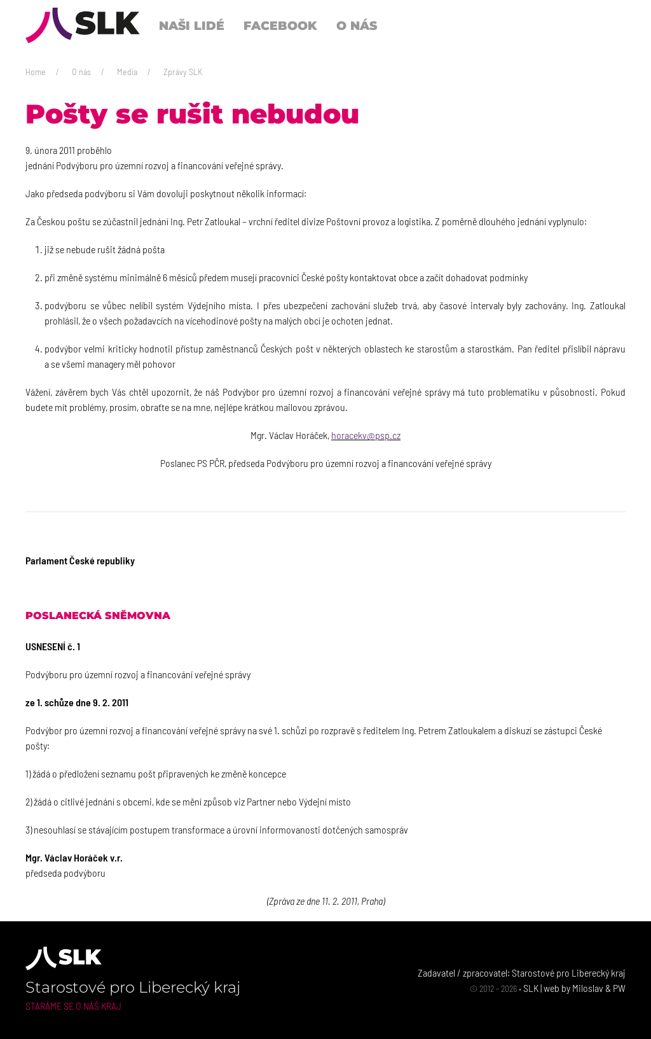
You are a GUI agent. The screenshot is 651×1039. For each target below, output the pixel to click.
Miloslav (587, 988)
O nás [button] (356, 25)
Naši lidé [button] (191, 25)
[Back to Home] (82, 25)
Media (127, 71)
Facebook (280, 25)
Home (35, 71)
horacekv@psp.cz (366, 435)
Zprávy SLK (182, 71)
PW (619, 988)
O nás (81, 71)
